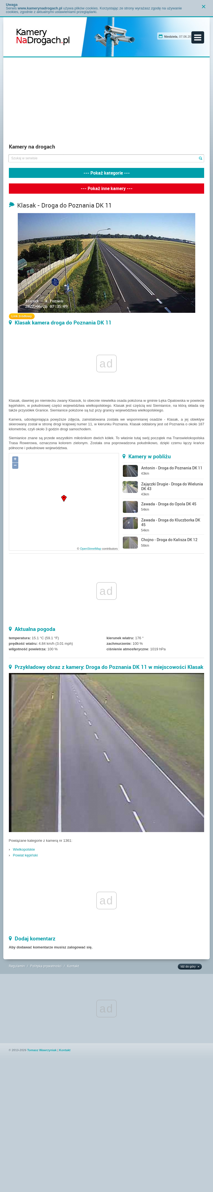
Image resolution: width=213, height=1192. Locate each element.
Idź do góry (188, 966)
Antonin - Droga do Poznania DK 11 (171, 467)
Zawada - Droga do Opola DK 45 (168, 504)
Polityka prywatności (46, 966)
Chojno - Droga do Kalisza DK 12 (169, 539)
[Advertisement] (106, 101)
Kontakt (73, 966)
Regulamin (17, 966)
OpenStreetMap (90, 548)
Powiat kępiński (25, 855)
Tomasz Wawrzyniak (42, 1050)
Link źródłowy (22, 316)
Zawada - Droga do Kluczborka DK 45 (170, 522)
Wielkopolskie (24, 849)
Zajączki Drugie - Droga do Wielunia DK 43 (172, 486)
